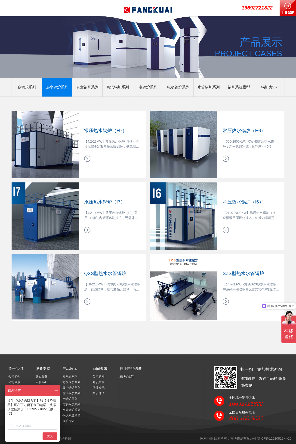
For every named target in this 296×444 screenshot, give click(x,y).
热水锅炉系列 (57, 87)
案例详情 (98, 393)
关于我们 (15, 369)
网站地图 (206, 438)
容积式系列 (27, 87)
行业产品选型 (131, 369)
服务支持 (42, 369)
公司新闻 (98, 376)
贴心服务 (41, 376)
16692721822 (257, 8)
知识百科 (98, 382)
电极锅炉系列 (178, 87)
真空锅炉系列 (87, 87)
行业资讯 (98, 387)
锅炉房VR (269, 87)
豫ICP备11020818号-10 (274, 438)
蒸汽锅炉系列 (118, 87)
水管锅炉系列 (208, 87)
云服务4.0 (42, 382)
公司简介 (14, 376)
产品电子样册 (61, 438)
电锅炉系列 (148, 87)
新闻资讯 (99, 369)
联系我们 (127, 376)
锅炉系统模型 (239, 87)
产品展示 (69, 369)
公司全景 (14, 382)
